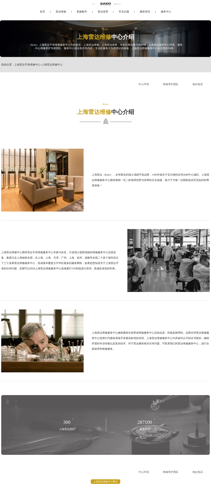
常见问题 (124, 11)
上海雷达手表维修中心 (27, 64)
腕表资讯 (145, 11)
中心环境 (144, 84)
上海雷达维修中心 (52, 64)
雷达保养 (103, 11)
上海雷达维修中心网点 (105, 481)
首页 (42, 11)
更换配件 (82, 11)
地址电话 (197, 84)
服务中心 (166, 11)
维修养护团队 (170, 84)
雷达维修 (61, 11)
